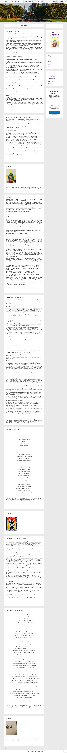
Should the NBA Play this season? (16, 539)
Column (49, 58)
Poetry (49, 64)
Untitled (8, 166)
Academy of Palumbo (12, 31)
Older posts (6, 748)
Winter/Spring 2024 (51, 81)
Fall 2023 (49, 83)
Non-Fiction (50, 62)
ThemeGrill (42, 751)
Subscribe (43, 1)
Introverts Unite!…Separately (15, 297)
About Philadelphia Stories (58, 1)
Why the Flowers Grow (13, 430)
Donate (37, 1)
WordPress (31, 751)
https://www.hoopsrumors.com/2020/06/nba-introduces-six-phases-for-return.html (21, 595)
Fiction (49, 59)
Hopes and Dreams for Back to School (18, 117)
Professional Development (17, 1)
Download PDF (54, 48)
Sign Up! (54, 112)
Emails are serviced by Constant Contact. (54, 109)
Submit (49, 1)
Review (49, 66)
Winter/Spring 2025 (51, 78)
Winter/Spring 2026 (51, 75)
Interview (49, 61)
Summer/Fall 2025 (51, 76)
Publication (7, 1)
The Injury (9, 197)
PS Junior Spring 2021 (54, 34)
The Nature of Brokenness (14, 610)
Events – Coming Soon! (29, 1)
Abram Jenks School (26, 187)
